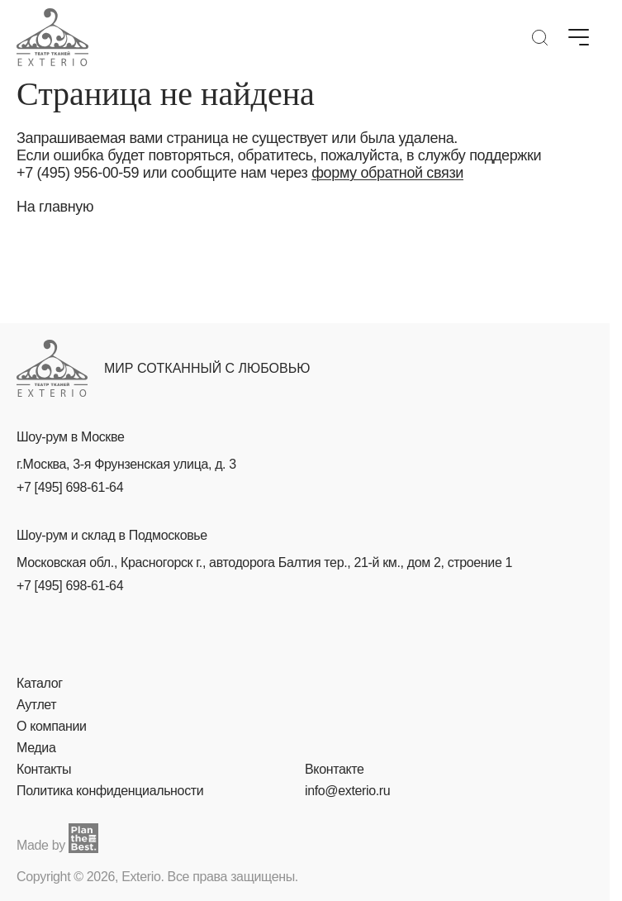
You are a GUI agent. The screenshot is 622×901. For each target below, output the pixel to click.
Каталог (40, 683)
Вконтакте (334, 769)
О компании (52, 726)
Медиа (36, 748)
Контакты (44, 769)
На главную (55, 206)
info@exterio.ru (347, 791)
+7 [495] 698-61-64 (70, 487)
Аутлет (36, 705)
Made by (57, 838)
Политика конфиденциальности (110, 791)
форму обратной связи (387, 172)
